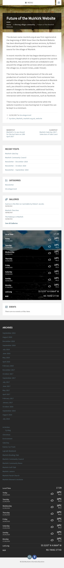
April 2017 (6, 394)
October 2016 (8, 406)
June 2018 (6, 353)
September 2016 (9, 411)
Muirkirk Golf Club (9, 467)
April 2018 (6, 362)
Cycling (8, 430)
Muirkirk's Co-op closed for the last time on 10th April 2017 (15, 134)
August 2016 (7, 415)
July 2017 (6, 382)
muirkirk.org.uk (29, 118)
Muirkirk (19, 118)
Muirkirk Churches (12, 210)
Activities (6, 427)
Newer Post (10, 130)
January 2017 (8, 402)
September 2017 (9, 378)
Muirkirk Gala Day (11, 153)
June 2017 (6, 386)
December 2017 (9, 370)
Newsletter (9, 185)
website (39, 118)
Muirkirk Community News (12, 463)
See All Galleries (11, 223)
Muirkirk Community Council (15, 157)
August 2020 (7, 337)
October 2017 (8, 374)
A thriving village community (24, 24)
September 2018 (9, 345)
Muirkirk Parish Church (11, 475)
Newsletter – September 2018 (16, 170)
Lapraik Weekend (9, 451)
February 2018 (8, 366)
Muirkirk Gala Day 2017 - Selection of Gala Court (49, 133)
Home (8, 24)
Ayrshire (12, 118)
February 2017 (8, 398)
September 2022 (9, 333)
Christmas (6, 434)
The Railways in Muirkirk (14, 217)
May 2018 (6, 357)
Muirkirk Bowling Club (11, 455)
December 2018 (9, 341)
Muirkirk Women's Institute (13, 479)
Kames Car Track (9, 447)
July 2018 (6, 349)
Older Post (53, 130)
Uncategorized (25, 115)
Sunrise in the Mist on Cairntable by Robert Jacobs (24, 204)
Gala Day (6, 443)
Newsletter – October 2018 (15, 166)
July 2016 (6, 419)
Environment (7, 438)
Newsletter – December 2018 (16, 161)
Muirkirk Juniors (9, 471)
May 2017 (6, 390)
